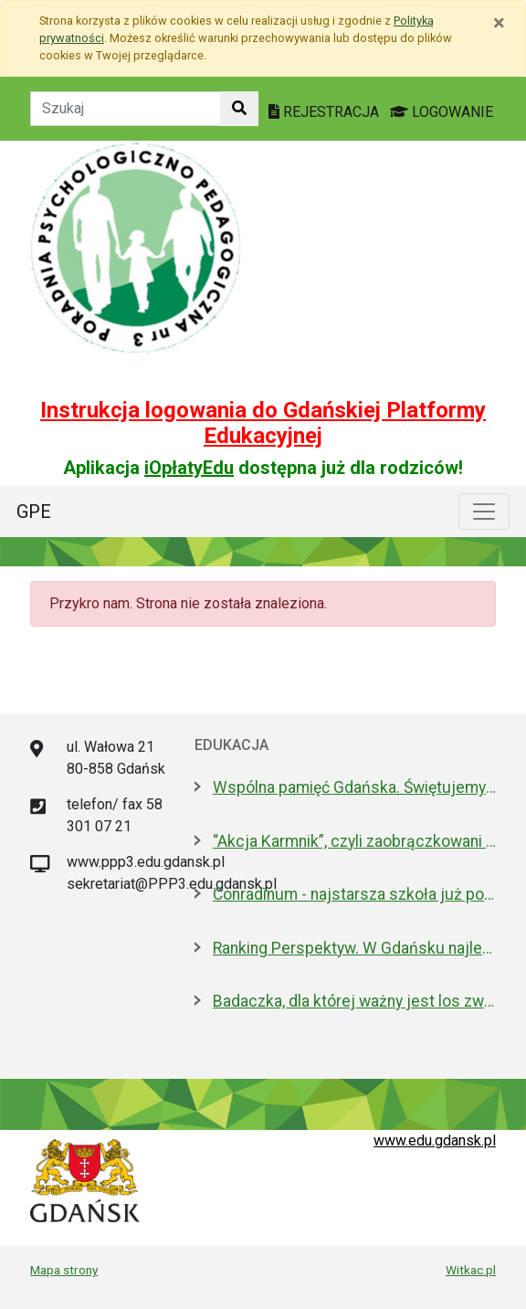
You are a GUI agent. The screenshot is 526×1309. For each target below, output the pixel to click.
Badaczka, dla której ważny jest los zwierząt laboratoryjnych (354, 1001)
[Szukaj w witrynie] (239, 108)
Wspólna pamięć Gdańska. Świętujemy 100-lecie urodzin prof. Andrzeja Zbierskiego (354, 787)
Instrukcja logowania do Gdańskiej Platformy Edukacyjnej (263, 423)
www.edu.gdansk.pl (434, 1140)
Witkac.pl (471, 1269)
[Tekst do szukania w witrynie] (125, 108)
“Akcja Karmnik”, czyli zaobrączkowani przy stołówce (354, 841)
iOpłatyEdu (189, 468)
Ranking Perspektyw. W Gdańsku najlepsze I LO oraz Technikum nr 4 (354, 948)
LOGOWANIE (441, 112)
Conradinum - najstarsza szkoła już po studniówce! (354, 894)
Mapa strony (64, 1269)
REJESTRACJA (325, 112)
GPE (33, 512)
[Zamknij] (499, 23)
